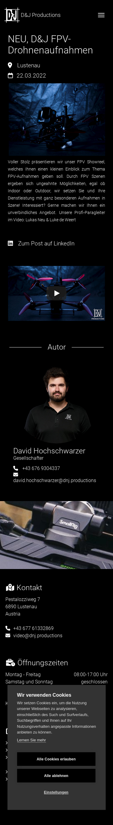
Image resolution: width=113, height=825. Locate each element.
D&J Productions (33, 15)
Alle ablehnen (56, 776)
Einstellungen (56, 792)
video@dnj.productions (33, 635)
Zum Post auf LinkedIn (41, 243)
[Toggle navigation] (101, 15)
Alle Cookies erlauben (56, 759)
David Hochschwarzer (49, 450)
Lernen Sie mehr (31, 740)
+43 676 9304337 (36, 468)
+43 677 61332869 (29, 628)
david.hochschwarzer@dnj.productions (54, 477)
